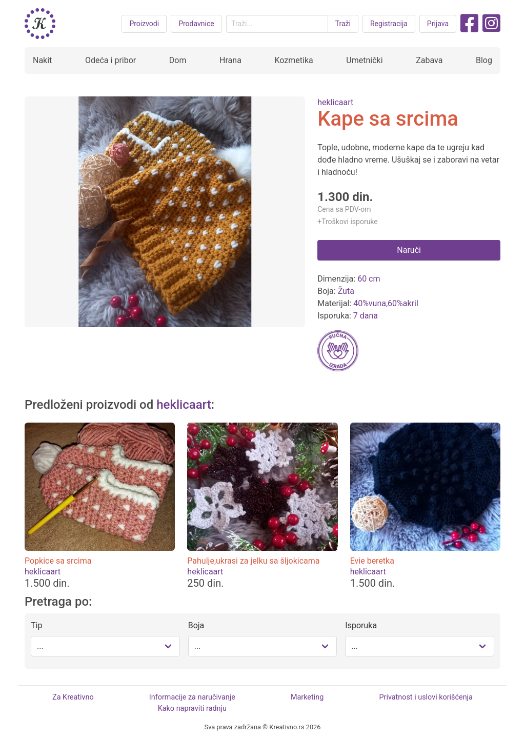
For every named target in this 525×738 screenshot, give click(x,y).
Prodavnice (196, 23)
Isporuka (361, 625)
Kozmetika (293, 60)
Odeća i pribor (110, 60)
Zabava (429, 60)
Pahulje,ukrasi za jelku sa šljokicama (253, 561)
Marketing (307, 697)
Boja (196, 625)
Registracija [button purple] (389, 23)
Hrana (230, 60)
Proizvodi (144, 23)
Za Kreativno (73, 697)
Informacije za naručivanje (192, 697)
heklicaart (335, 102)
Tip (36, 625)
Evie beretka (372, 561)
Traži (343, 23)
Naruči (409, 250)
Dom (178, 60)
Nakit (42, 60)
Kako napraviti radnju (192, 708)
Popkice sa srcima (58, 561)
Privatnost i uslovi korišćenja (425, 697)
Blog (484, 60)
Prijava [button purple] (438, 23)
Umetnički (364, 60)
